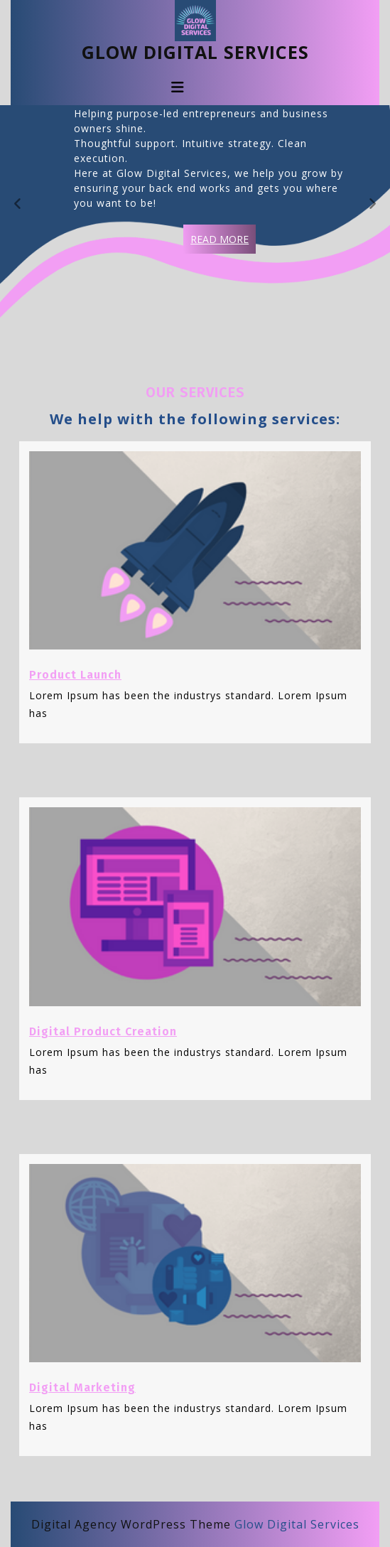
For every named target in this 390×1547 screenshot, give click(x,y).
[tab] (178, 87)
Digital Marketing (82, 1387)
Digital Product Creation (103, 1031)
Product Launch (75, 674)
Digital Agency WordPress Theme (131, 1524)
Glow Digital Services (195, 52)
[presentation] (18, 204)
